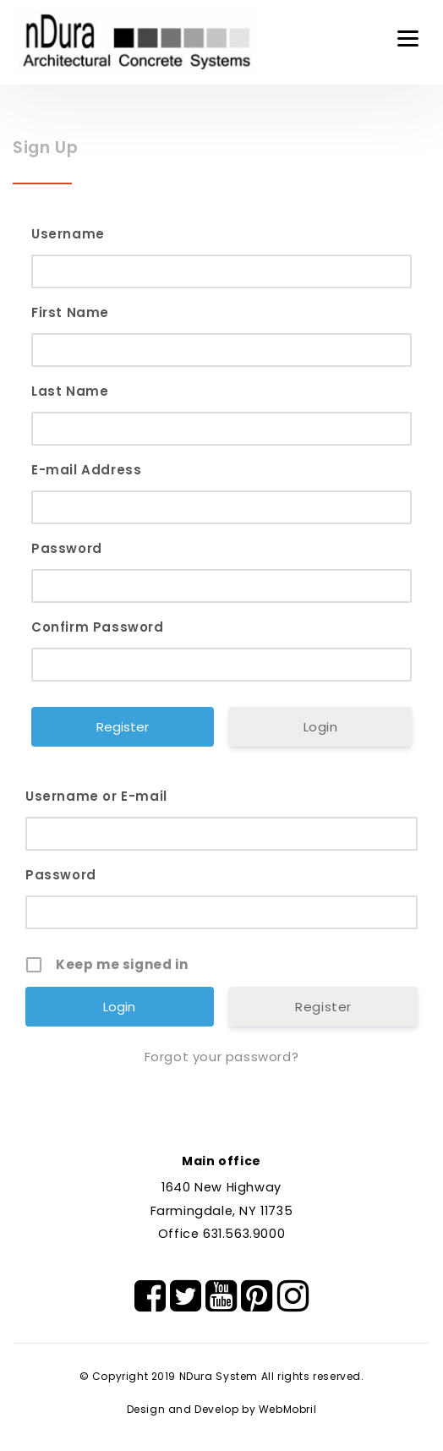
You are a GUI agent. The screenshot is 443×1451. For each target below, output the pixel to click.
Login (321, 727)
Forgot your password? (222, 1056)
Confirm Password (97, 627)
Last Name (69, 391)
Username (68, 234)
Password (66, 548)
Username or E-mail (96, 796)
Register (323, 1007)
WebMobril (287, 1409)
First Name (70, 312)
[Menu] (408, 38)
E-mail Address (86, 470)
